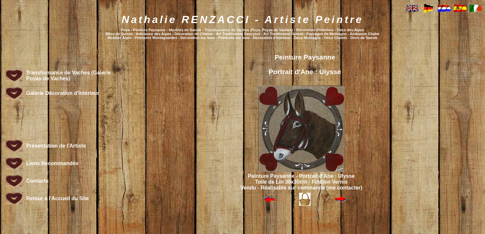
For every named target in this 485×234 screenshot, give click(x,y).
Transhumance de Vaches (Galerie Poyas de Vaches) (68, 75)
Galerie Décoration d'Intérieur (62, 93)
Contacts (37, 181)
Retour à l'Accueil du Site (57, 198)
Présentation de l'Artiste (56, 146)
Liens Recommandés (52, 163)
